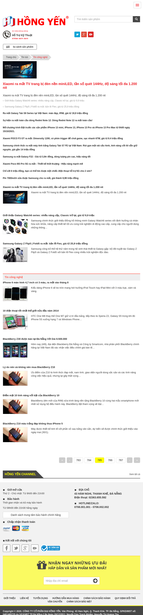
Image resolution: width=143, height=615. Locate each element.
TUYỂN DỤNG (40, 598)
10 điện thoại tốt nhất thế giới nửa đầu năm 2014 (31, 310)
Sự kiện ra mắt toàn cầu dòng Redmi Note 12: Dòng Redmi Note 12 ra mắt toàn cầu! (47, 120)
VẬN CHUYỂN (55, 601)
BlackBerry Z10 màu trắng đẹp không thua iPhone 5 (33, 423)
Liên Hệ (24, 598)
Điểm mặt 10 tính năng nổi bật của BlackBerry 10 (31, 395)
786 (110, 460)
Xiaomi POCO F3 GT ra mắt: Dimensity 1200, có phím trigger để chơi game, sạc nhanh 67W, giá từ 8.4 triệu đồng (63, 138)
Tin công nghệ (40, 57)
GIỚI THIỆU (9, 598)
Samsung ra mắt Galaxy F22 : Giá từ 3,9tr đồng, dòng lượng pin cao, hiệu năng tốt (46, 156)
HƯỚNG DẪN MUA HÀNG (65, 598)
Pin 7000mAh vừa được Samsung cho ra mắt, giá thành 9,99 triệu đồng (41, 178)
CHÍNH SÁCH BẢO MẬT (79, 601)
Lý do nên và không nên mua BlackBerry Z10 (29, 367)
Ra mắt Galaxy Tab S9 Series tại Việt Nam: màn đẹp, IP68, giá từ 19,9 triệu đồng (45, 113)
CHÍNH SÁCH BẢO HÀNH (96, 598)
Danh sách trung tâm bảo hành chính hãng (36, 514)
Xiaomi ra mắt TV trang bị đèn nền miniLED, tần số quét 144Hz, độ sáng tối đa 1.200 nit (53, 187)
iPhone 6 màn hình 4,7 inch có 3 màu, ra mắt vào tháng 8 (35, 282)
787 (121, 460)
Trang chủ (11, 57)
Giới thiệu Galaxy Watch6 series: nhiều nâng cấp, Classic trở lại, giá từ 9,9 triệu (44, 100)
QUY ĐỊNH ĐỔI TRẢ (125, 598)
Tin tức (24, 57)
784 (89, 460)
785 (99, 460)
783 (78, 460)
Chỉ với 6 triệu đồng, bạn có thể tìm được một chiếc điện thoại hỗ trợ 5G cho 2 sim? (47, 171)
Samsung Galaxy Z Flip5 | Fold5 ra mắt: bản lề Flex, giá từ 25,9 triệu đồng (42, 106)
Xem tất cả (134, 474)
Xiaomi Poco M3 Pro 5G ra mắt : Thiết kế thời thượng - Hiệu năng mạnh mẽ (43, 164)
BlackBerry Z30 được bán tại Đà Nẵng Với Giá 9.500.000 (35, 339)
